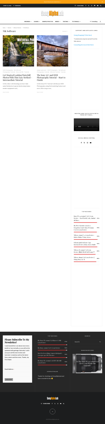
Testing (65, 21)
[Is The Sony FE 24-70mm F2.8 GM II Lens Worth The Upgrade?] (87, 363)
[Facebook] (86, 5)
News (57, 21)
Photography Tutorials (9, 72)
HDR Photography (8, 70)
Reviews (27, 21)
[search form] (85, 342)
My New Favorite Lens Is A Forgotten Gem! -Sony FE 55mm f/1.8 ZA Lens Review (84, 228)
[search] (100, 342)
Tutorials (75, 21)
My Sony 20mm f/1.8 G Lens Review (49, 348)
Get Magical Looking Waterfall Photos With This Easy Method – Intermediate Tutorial (17, 77)
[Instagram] (91, 5)
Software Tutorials (55, 72)
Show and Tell (19, 72)
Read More (6, 92)
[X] (88, 5)
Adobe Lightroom (41, 70)
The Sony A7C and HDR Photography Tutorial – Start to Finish (51, 77)
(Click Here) (88, 35)
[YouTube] (97, 5)
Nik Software (17, 70)
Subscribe (9, 379)
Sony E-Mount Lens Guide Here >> (52, 2)
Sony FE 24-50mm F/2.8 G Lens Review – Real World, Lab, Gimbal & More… (84, 218)
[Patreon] (94, 5)
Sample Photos (47, 21)
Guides (36, 21)
